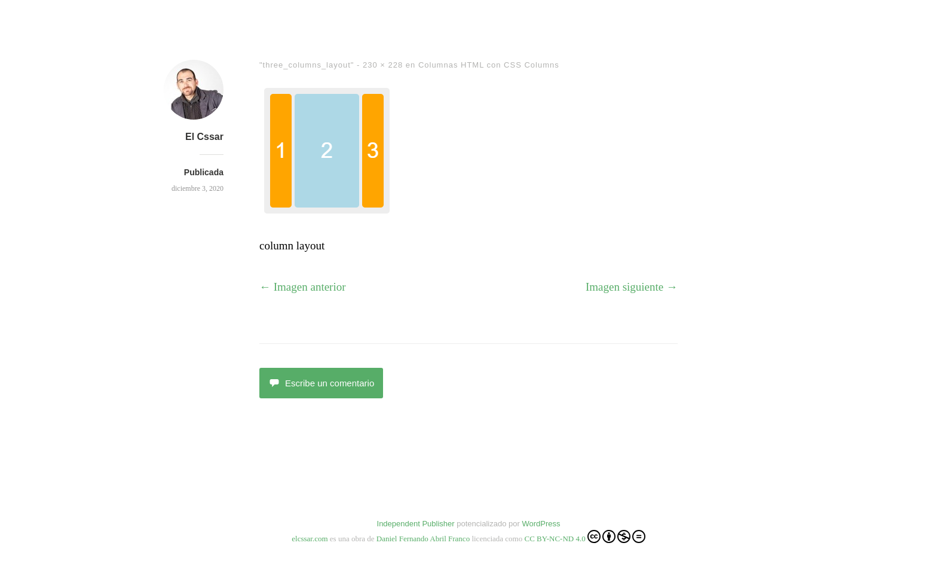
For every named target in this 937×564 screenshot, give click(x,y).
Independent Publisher (416, 523)
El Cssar (204, 137)
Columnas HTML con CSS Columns (488, 64)
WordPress (541, 523)
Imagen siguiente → (632, 287)
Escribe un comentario (321, 383)
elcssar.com (309, 538)
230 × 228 (383, 64)
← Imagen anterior (302, 287)
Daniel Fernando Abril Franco (423, 538)
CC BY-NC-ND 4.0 (584, 536)
